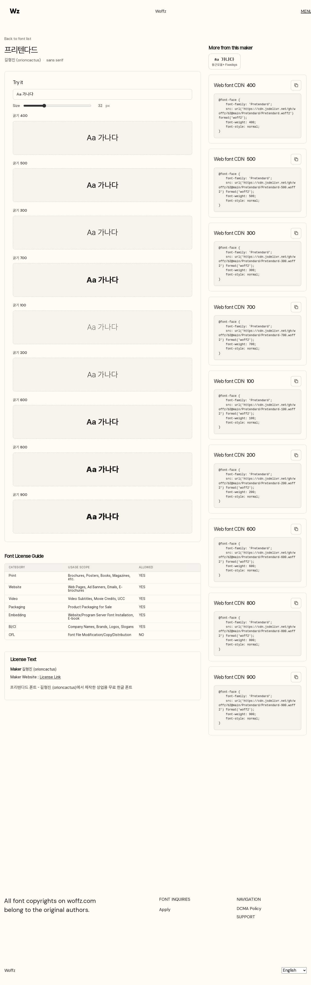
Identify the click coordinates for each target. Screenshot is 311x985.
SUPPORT (246, 916)
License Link (50, 677)
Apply (164, 909)
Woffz (160, 11)
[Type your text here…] (102, 94)
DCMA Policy (249, 908)
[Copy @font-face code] (296, 85)
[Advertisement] (155, 801)
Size (16, 106)
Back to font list (17, 39)
